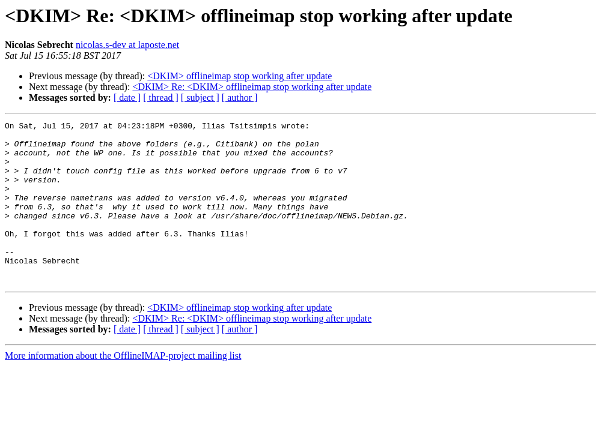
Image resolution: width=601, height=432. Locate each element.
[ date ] (127, 97)
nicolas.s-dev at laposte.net (127, 45)
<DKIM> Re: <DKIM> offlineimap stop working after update (251, 87)
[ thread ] (160, 97)
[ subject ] (200, 97)
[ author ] (240, 97)
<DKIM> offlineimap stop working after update (239, 76)
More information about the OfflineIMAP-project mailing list (123, 388)
